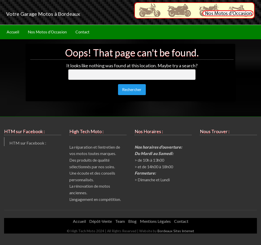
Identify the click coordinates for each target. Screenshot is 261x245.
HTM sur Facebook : (27, 142)
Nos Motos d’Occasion (47, 32)
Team (120, 221)
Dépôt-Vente (100, 221)
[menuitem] (12, 32)
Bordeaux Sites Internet (176, 231)
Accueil (13, 32)
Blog (132, 221)
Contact (82, 32)
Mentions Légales (155, 221)
